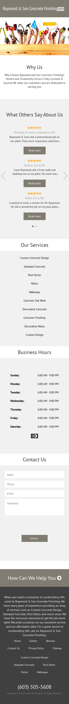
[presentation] (33, 524)
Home (17, 641)
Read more (34, 150)
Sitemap (57, 648)
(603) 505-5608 (34, 686)
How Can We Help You (34, 577)
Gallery (33, 641)
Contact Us (14, 648)
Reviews (50, 641)
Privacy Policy (36, 648)
